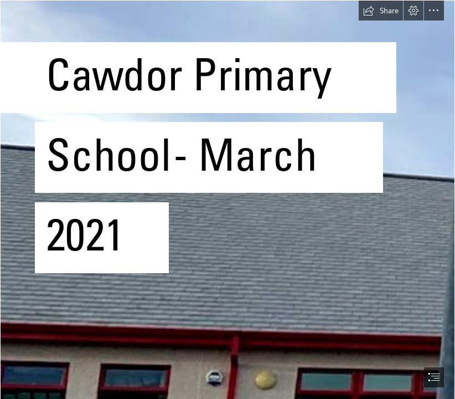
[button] (381, 11)
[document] (227, 199)
